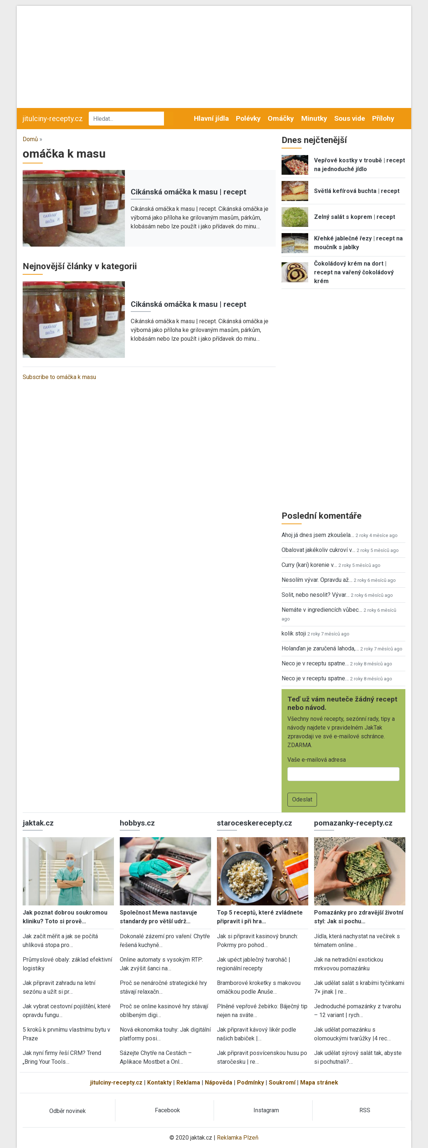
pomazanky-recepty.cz (353, 823)
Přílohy (383, 118)
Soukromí (282, 1082)
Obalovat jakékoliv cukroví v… (318, 549)
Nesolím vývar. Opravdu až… (317, 579)
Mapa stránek (319, 1082)
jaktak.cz (38, 823)
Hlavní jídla (211, 118)
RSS (364, 1110)
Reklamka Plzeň (238, 1137)
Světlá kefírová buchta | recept (357, 191)
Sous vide (349, 118)
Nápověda (218, 1082)
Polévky (248, 118)
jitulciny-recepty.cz (53, 118)
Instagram (266, 1110)
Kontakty (159, 1082)
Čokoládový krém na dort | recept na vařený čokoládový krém (354, 272)
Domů (30, 139)
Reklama (188, 1082)
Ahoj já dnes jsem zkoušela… (318, 535)
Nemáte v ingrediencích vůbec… (322, 609)
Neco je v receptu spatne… (315, 663)
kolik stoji (294, 633)
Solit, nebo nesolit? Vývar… (315, 594)
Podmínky (250, 1082)
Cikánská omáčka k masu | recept (189, 192)
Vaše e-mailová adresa (316, 759)
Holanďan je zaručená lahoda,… (320, 648)
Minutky (314, 118)
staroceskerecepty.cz (254, 823)
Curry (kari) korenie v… (309, 564)
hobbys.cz (137, 823)
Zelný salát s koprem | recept (354, 216)
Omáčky (281, 118)
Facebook (167, 1110)
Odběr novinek (67, 1111)
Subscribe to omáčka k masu (59, 377)
